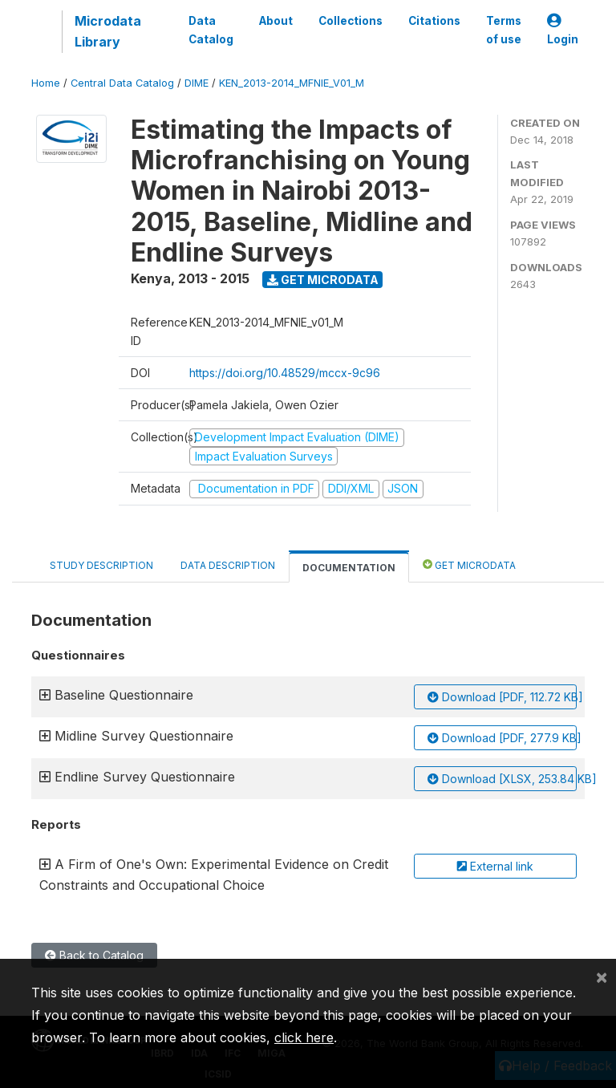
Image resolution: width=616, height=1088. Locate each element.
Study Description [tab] (101, 565)
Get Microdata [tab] (469, 564)
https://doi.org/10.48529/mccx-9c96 (284, 373)
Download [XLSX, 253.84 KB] (502, 779)
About (276, 20)
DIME (196, 83)
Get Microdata (323, 279)
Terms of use (503, 29)
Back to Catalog (94, 955)
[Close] (601, 976)
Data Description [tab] (227, 565)
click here (304, 1037)
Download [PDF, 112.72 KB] (502, 697)
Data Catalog (210, 29)
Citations (434, 20)
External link (495, 866)
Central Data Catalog (122, 83)
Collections (350, 20)
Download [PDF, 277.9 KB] (502, 738)
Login (562, 30)
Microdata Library (108, 31)
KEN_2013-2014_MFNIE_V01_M (291, 83)
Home (45, 83)
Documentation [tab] (348, 568)
